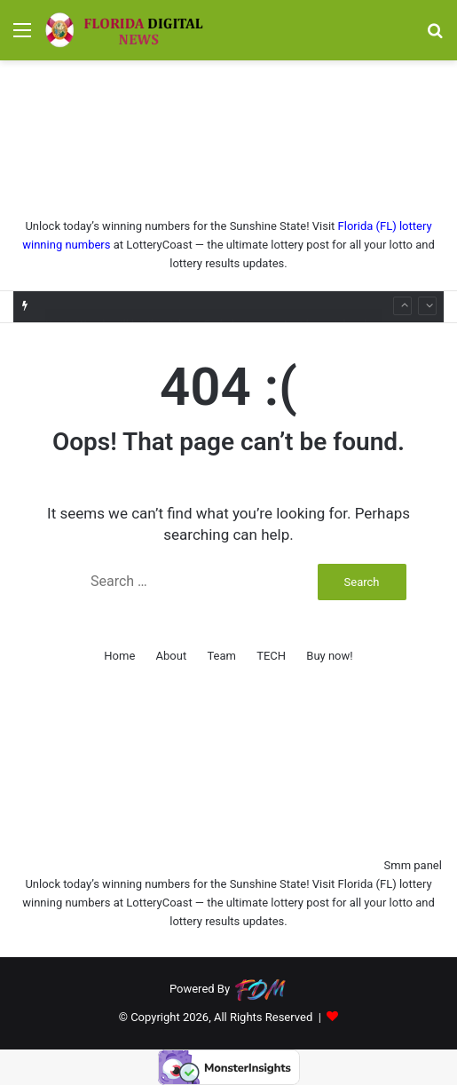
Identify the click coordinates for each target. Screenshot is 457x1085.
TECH (271, 655)
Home (119, 655)
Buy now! (329, 655)
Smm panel (413, 865)
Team (221, 655)
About (171, 655)
